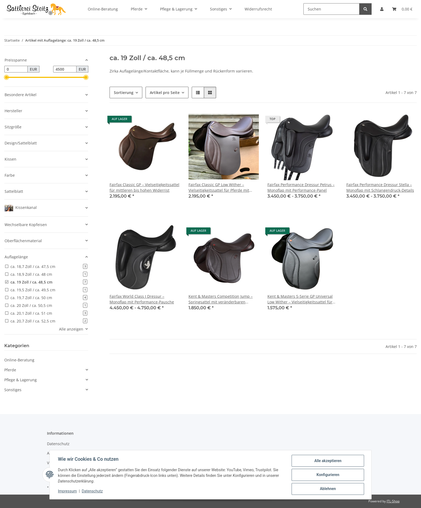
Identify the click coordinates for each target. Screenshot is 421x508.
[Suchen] (331, 9)
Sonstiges (12, 389)
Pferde (10, 369)
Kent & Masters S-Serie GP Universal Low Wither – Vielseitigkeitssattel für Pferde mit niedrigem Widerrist (300, 299)
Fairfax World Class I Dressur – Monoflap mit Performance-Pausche (142, 299)
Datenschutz (92, 491)
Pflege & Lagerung (20, 379)
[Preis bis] (65, 69)
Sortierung (123, 92)
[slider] (6, 77)
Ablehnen (327, 489)
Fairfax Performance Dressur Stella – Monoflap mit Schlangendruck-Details (380, 187)
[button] (198, 92)
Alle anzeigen (71, 329)
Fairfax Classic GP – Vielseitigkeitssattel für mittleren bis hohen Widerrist (144, 187)
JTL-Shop (393, 501)
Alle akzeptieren (327, 461)
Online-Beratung (19, 359)
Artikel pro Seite (165, 92)
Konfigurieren (327, 475)
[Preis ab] (16, 69)
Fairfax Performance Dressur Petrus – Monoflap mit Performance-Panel (301, 187)
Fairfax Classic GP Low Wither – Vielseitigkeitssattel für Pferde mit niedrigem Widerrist (218, 187)
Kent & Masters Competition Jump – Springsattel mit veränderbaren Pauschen (220, 299)
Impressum (67, 491)
